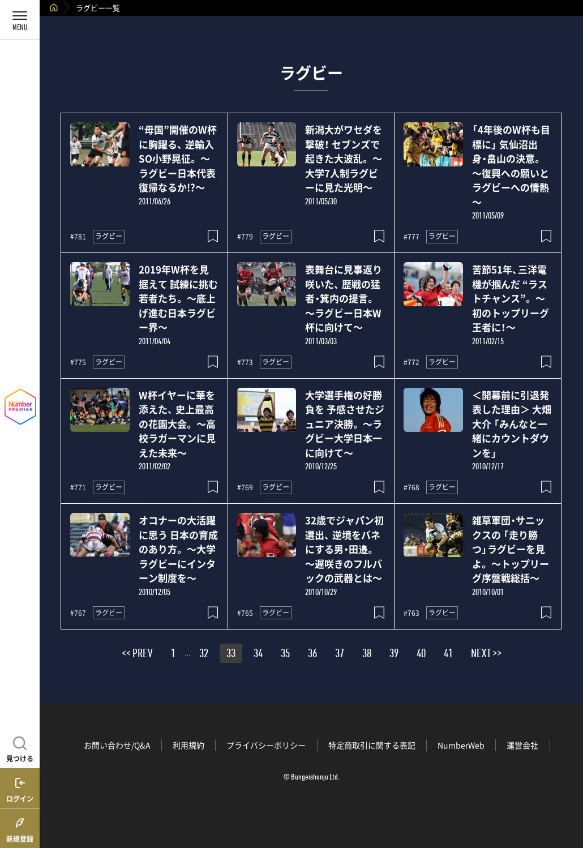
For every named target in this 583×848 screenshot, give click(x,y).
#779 (245, 237)
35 (285, 655)
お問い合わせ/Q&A (117, 745)
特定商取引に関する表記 (371, 745)
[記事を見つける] (20, 748)
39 (393, 655)
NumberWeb (461, 745)
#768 (411, 487)
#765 (245, 613)
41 (448, 655)
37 (339, 655)
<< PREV (137, 655)
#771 (78, 487)
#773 (245, 362)
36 (312, 655)
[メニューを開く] (20, 20)
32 (203, 655)
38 (366, 655)
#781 (78, 237)
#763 (411, 613)
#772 (411, 362)
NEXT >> (486, 655)
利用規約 (188, 745)
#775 (78, 362)
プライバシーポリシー (266, 745)
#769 (245, 487)
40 (421, 655)
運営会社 (522, 745)
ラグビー (108, 236)
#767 (78, 613)
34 (258, 655)
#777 (411, 237)
